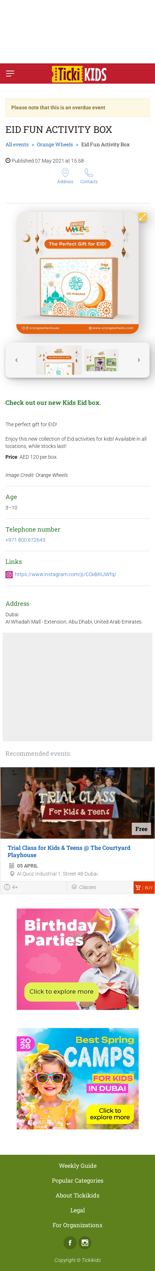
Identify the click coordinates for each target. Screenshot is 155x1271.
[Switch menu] (10, 73)
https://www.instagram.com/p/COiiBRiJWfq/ (66, 574)
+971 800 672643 (25, 540)
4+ (11, 888)
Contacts (89, 176)
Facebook (70, 1242)
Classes (83, 888)
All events (17, 144)
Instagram (84, 1242)
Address (65, 176)
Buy (144, 887)
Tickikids (91, 1260)
